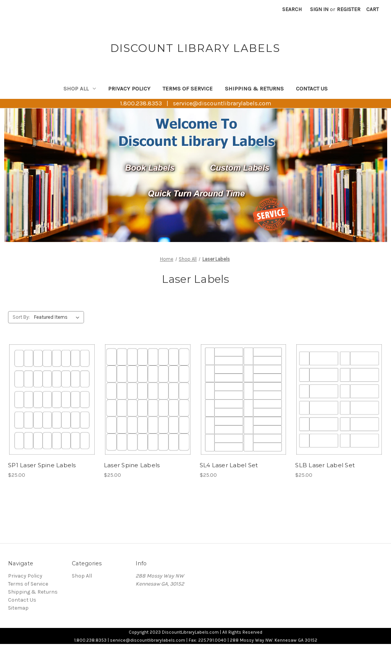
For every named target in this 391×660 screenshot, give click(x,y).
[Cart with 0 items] (372, 9)
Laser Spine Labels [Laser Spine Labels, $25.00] (132, 465)
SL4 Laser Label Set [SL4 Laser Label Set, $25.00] (229, 465)
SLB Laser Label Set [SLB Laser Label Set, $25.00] (325, 465)
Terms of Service (188, 88)
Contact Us (312, 88)
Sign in (319, 9)
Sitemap (18, 608)
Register (348, 9)
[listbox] (58, 317)
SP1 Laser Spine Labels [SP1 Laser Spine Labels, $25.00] (42, 465)
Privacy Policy (129, 88)
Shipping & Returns (254, 88)
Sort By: (21, 317)
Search (292, 9)
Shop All (79, 88)
